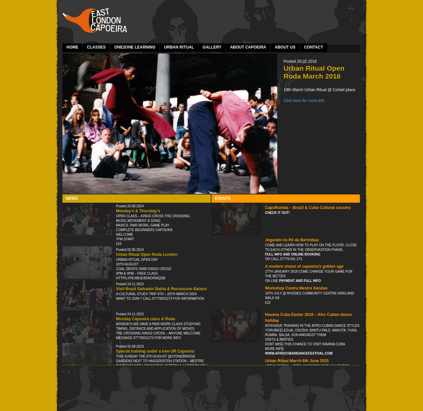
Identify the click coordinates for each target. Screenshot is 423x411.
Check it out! (277, 213)
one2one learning (135, 47)
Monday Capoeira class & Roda (145, 319)
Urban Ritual (179, 47)
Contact (313, 47)
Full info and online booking (292, 254)
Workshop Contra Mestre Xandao (296, 288)
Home (72, 47)
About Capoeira (248, 47)
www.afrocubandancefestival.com (298, 353)
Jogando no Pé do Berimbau (292, 240)
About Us (285, 47)
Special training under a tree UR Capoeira (155, 351)
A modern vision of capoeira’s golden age (304, 266)
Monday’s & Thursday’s (138, 211)
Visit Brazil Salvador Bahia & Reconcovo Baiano (161, 289)
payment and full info (299, 281)
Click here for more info (304, 100)
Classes (96, 47)
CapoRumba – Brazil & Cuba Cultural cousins (308, 207)
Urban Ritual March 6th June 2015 (297, 361)
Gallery (212, 47)
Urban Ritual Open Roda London (146, 254)
